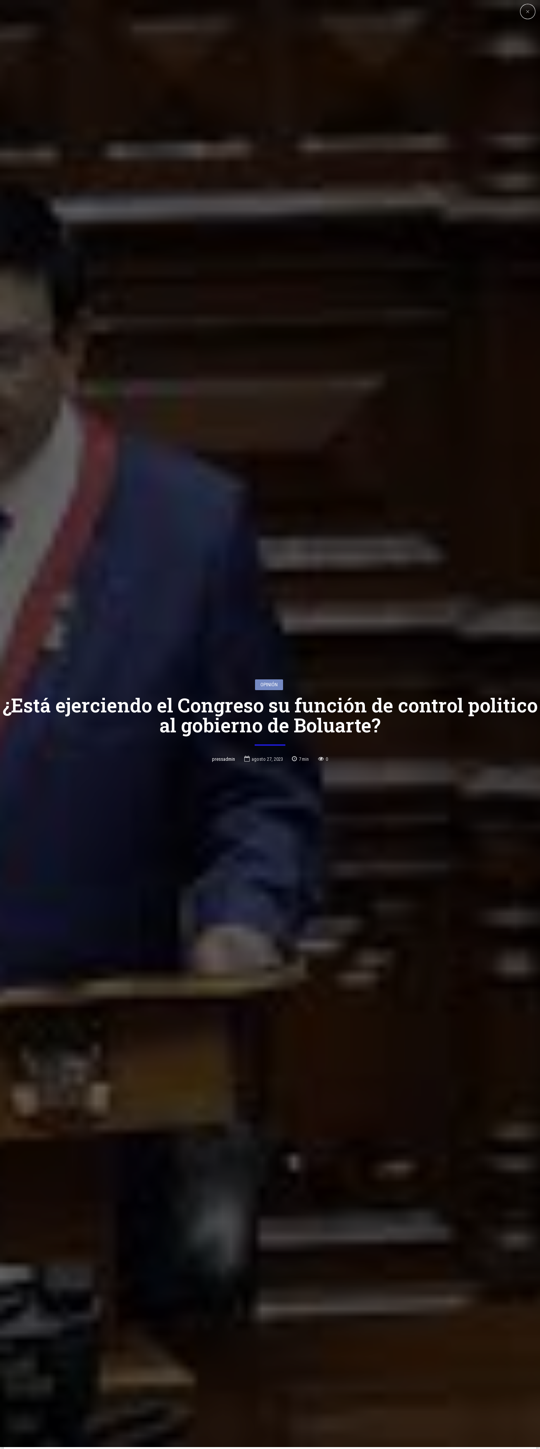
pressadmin (223, 684)
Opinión (269, 610)
